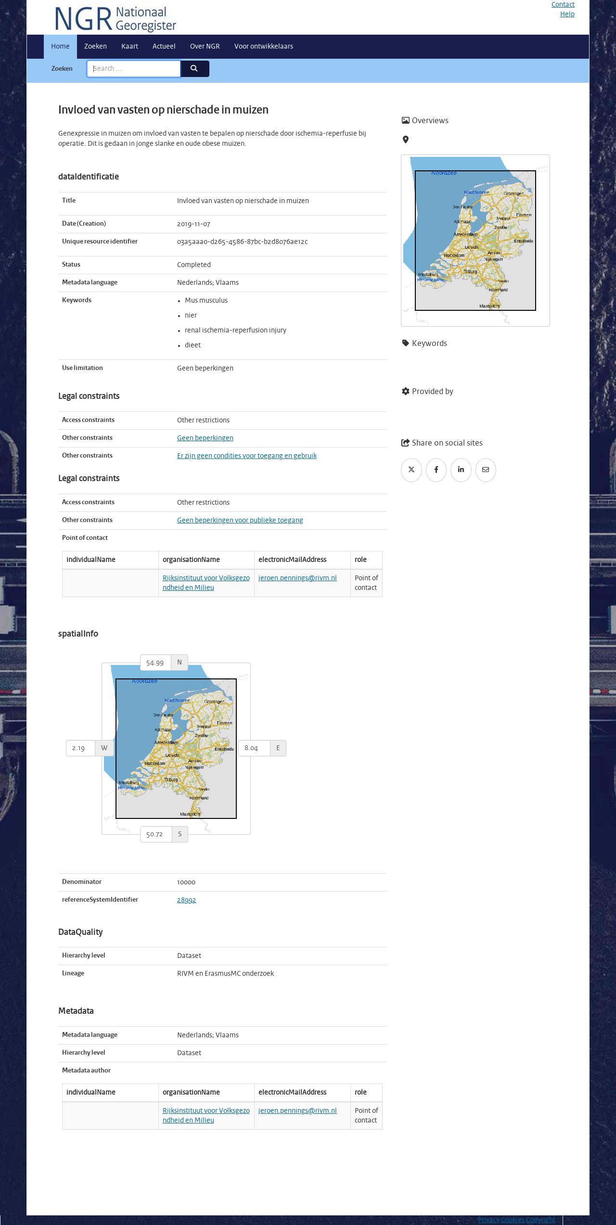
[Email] (486, 470)
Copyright (540, 1220)
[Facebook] (436, 470)
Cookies (513, 1220)
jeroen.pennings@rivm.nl (297, 578)
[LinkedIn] (461, 470)
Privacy (489, 1220)
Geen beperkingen (205, 438)
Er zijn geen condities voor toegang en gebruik (247, 456)
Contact (563, 4)
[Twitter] (411, 470)
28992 (186, 900)
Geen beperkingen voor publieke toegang (240, 520)
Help (567, 14)
